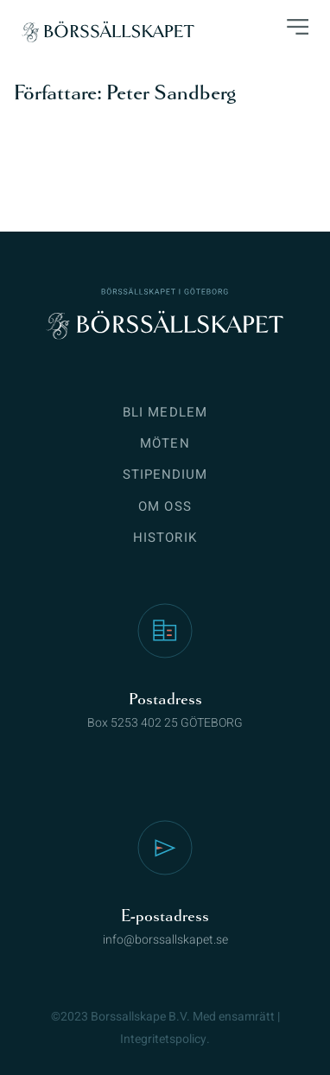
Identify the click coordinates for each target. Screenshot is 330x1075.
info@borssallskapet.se (165, 940)
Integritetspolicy (163, 1039)
